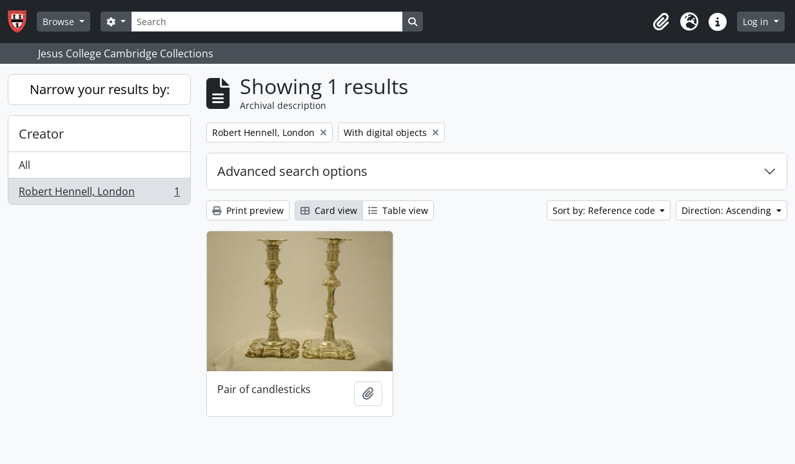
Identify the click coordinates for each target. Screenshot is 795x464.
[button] (661, 22)
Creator (41, 133)
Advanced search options (292, 171)
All (24, 165)
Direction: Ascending (728, 210)
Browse (60, 21)
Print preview (248, 210)
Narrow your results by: (100, 89)
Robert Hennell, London (99, 194)
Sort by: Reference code (605, 210)
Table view (398, 210)
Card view (328, 210)
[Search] (267, 22)
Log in (757, 21)
